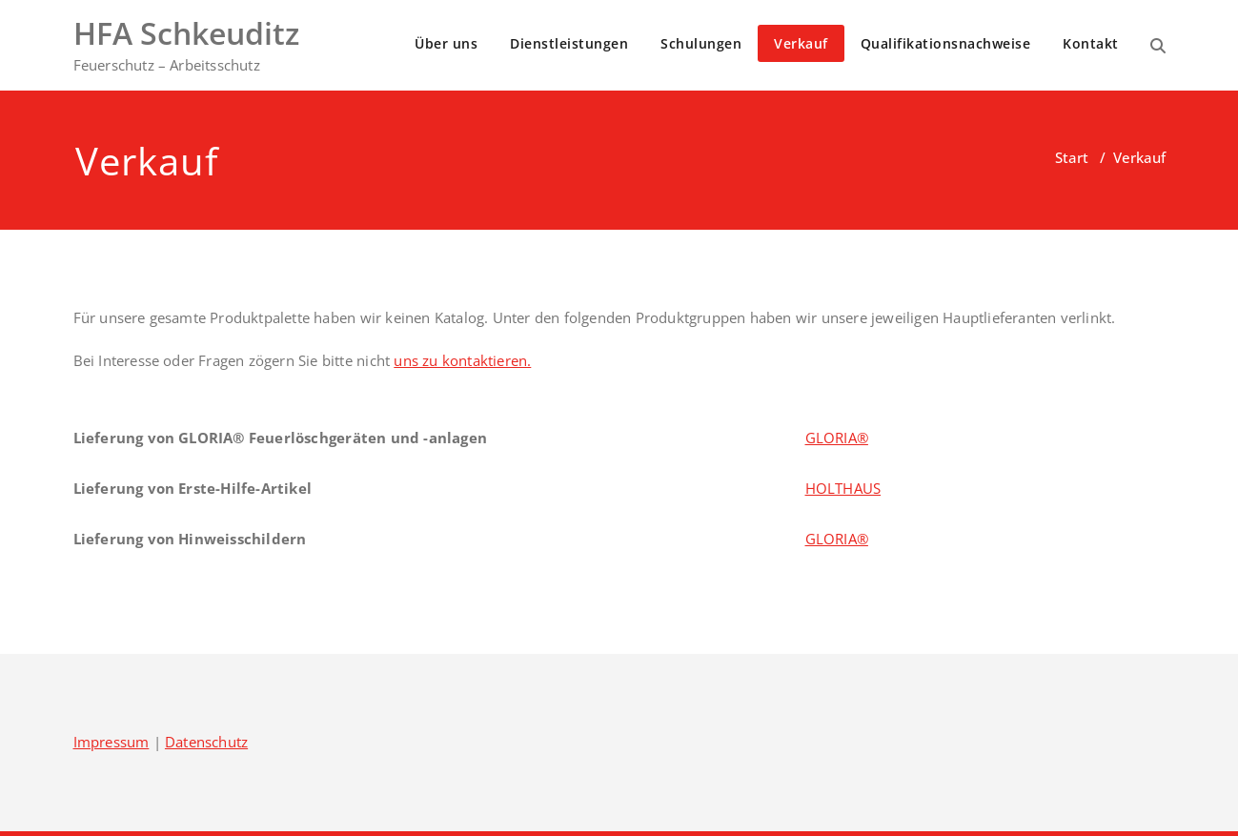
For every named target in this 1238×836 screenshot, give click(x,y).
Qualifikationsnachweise (946, 43)
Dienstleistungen (569, 43)
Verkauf (801, 43)
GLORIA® (836, 437)
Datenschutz (206, 741)
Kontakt (1091, 43)
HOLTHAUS (843, 488)
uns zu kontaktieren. (462, 360)
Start (1071, 157)
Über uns (446, 43)
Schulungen (700, 43)
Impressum (111, 741)
